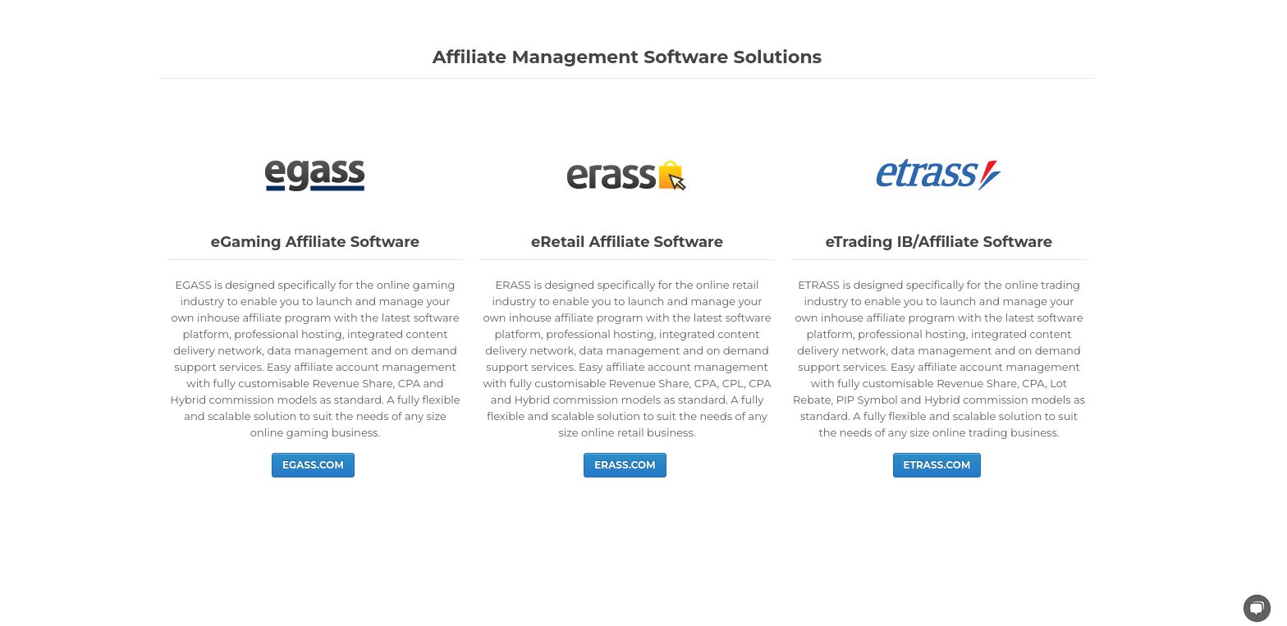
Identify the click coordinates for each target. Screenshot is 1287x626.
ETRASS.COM (937, 465)
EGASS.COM (313, 465)
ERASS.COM (624, 465)
